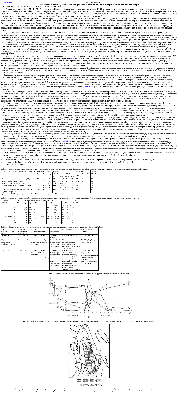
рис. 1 (77, 84)
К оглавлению (7, 2)
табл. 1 (73, 58)
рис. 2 (45, 122)
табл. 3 (65, 141)
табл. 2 (87, 87)
